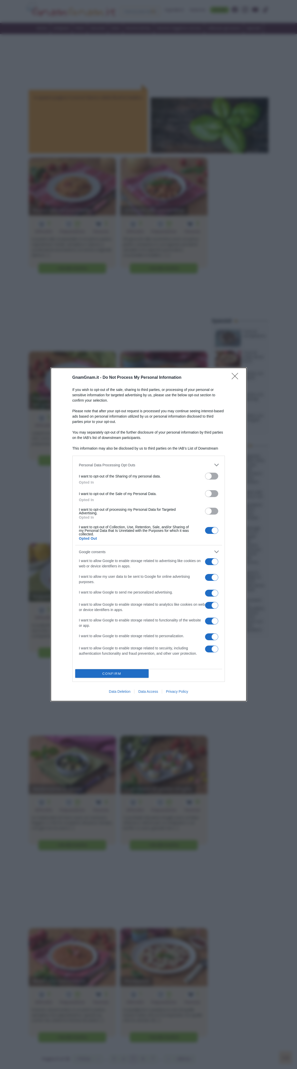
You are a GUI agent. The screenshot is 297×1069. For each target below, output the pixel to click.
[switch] (211, 476)
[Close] (236, 378)
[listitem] (148, 465)
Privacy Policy (177, 691)
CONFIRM (111, 674)
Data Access (148, 691)
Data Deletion (120, 691)
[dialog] (148, 534)
